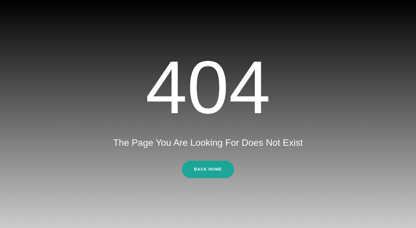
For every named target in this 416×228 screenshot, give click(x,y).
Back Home (208, 169)
